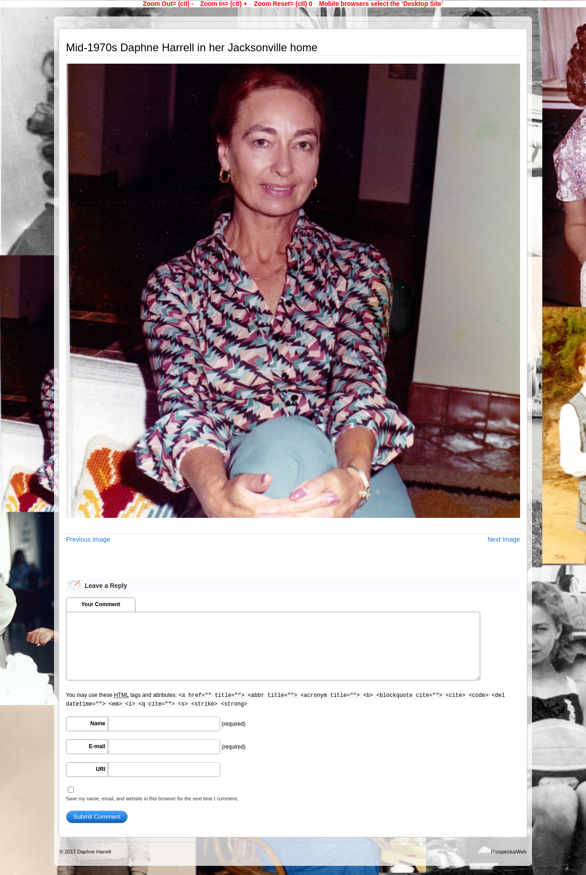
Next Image (504, 539)
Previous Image (88, 539)
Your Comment (100, 604)
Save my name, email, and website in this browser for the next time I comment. (152, 798)
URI (100, 769)
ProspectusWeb (508, 851)
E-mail (97, 746)
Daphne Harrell (94, 851)
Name (97, 723)
